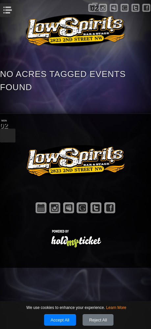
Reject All (98, 319)
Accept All (60, 319)
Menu (14, 8)
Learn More (116, 307)
